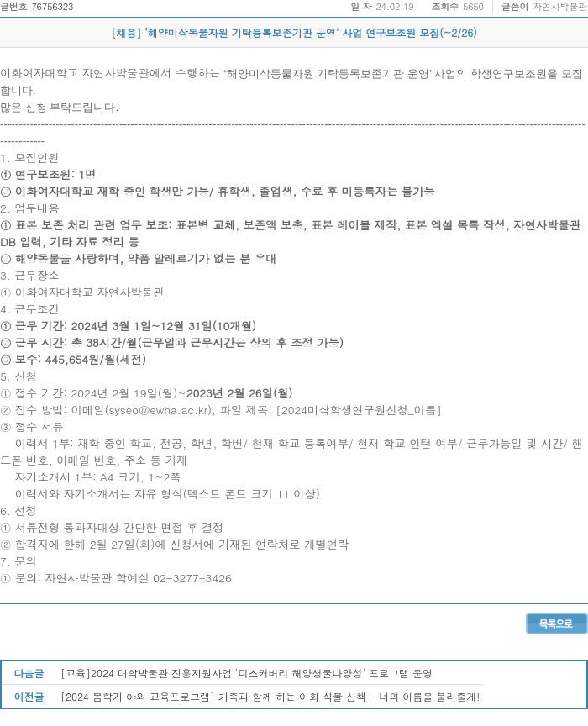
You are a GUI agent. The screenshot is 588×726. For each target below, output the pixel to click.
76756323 (52, 6)
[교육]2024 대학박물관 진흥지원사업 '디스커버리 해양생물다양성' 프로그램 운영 (246, 673)
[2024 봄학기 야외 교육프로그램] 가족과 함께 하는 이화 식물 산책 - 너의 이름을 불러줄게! (270, 696)
